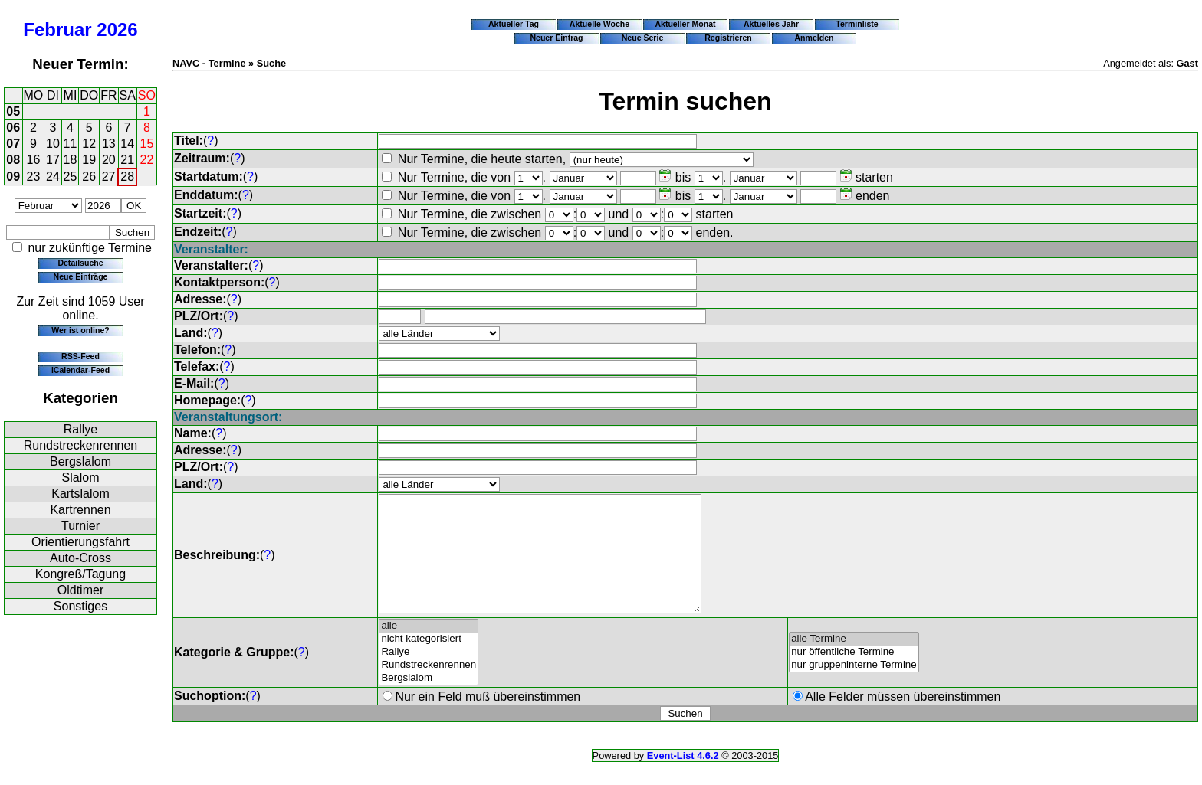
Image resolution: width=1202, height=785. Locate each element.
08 (13, 159)
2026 (117, 29)
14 (127, 143)
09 (13, 176)
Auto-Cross (80, 557)
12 (89, 143)
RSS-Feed (80, 356)
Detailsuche (80, 262)
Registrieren (728, 37)
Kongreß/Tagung (80, 574)
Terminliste (857, 23)
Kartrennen (80, 509)
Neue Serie (643, 37)
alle (428, 649)
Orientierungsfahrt (80, 541)
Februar (57, 29)
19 (89, 159)
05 (13, 111)
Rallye (80, 429)
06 (13, 127)
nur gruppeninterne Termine (854, 688)
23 (34, 176)
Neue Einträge (81, 276)
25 (70, 176)
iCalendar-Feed (80, 370)
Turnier (80, 525)
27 (109, 176)
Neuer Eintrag (556, 37)
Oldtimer (80, 590)
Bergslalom (80, 461)
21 (127, 159)
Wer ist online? (80, 330)
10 (53, 143)
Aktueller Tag (513, 23)
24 (53, 176)
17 (53, 159)
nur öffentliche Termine (854, 675)
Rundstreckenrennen (81, 445)
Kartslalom (80, 493)
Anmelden (814, 37)
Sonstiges (80, 606)
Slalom (81, 477)
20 (109, 159)
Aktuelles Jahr (771, 23)
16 (34, 159)
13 (109, 143)
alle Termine (854, 662)
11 (70, 143)
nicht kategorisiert (428, 662)
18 (70, 159)
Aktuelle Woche (599, 23)
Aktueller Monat (685, 23)
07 (13, 143)
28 (127, 176)
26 (89, 176)
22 (147, 159)
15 (147, 143)
